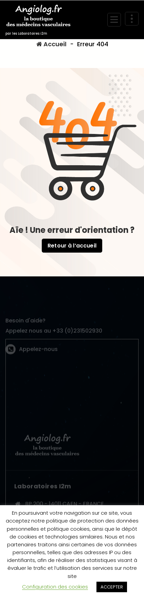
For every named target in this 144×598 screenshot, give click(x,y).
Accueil (51, 44)
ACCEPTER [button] (112, 587)
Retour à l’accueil (72, 245)
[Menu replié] (114, 20)
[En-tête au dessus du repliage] (132, 18)
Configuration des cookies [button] (55, 586)
